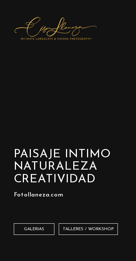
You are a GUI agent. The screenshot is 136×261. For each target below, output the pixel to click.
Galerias (34, 229)
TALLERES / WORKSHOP (88, 229)
